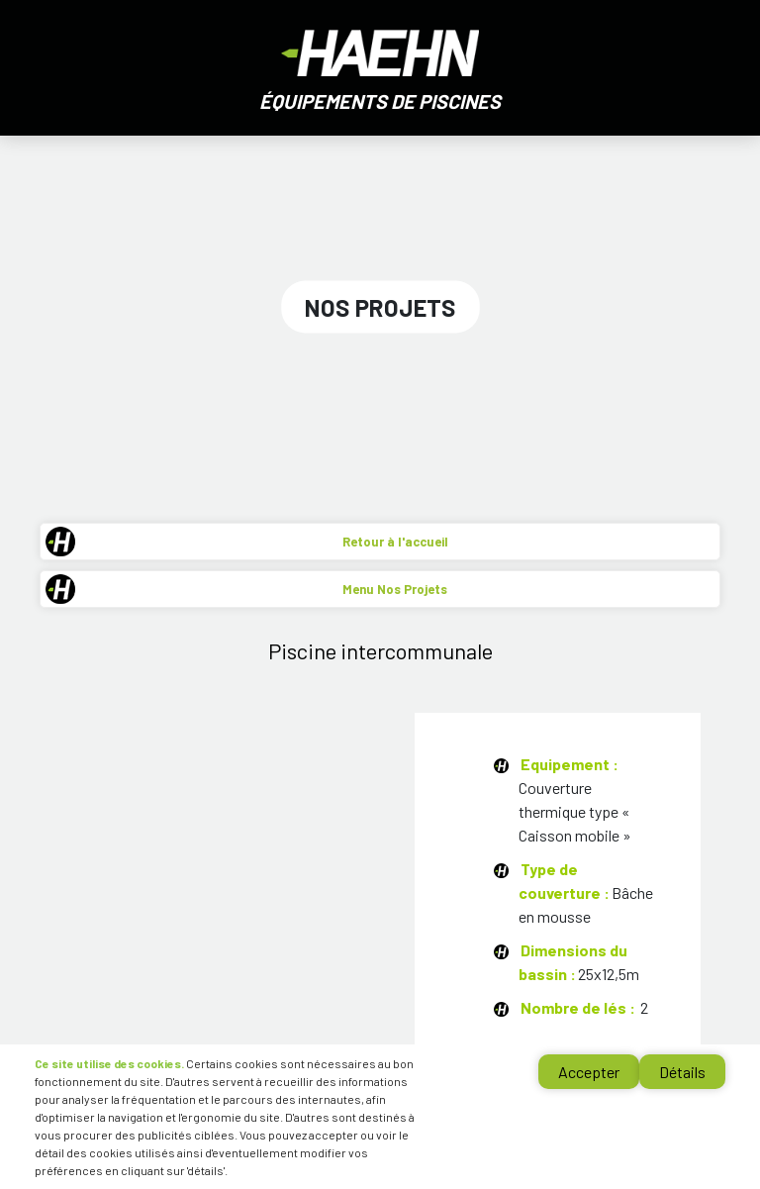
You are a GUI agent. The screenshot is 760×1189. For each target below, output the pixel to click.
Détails (682, 1071)
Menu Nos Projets (394, 589)
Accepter (588, 1071)
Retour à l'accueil (395, 541)
